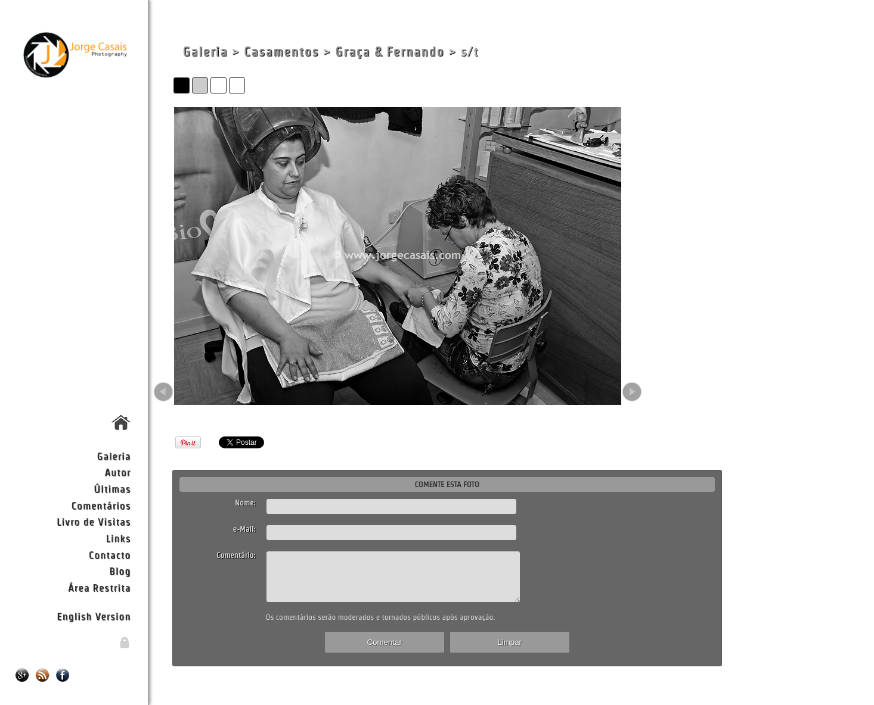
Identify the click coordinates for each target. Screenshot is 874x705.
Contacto (110, 554)
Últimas (112, 488)
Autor (117, 472)
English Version (94, 616)
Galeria (114, 455)
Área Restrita (99, 587)
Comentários (101, 505)
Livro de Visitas (94, 521)
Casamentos (281, 51)
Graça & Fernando (389, 51)
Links (118, 538)
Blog (120, 570)
